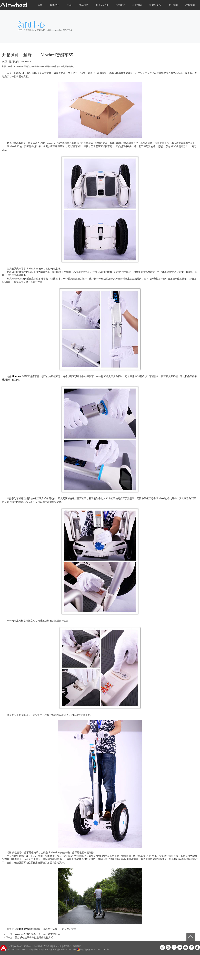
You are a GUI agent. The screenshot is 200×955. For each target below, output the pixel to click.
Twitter (179, 947)
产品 (69, 5)
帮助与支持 (155, 5)
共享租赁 (83, 5)
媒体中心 (54, 5)
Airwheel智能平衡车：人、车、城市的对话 (37, 934)
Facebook (174, 947)
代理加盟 (120, 5)
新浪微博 (162, 947)
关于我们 (173, 5)
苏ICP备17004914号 (66, 949)
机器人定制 (102, 5)
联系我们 (190, 5)
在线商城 (137, 5)
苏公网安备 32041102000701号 (93, 949)
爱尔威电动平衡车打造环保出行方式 (34, 937)
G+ (191, 947)
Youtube (185, 947)
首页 (40, 5)
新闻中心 (30, 30)
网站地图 (57, 946)
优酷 (168, 947)
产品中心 (28, 946)
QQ (197, 947)
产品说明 (48, 946)
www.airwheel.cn (22, 949)
